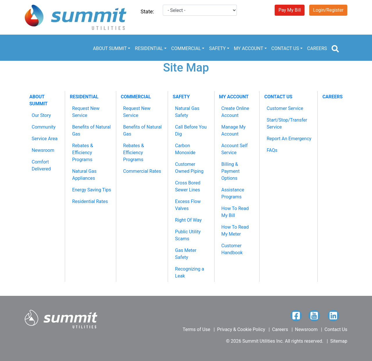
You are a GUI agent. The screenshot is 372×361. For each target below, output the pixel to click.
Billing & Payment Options (230, 171)
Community (44, 127)
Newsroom (43, 150)
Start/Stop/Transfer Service (287, 123)
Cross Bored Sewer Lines (187, 186)
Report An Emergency (289, 138)
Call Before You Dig (191, 130)
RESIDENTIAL (149, 48)
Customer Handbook (232, 249)
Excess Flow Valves (188, 205)
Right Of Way (188, 220)
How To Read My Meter (235, 230)
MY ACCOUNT (248, 48)
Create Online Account (235, 112)
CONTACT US (285, 48)
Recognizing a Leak (189, 272)
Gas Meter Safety (185, 254)
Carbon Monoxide (185, 149)
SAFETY (217, 48)
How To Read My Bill (235, 212)
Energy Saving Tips (91, 190)
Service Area (45, 138)
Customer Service (285, 108)
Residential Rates (90, 201)
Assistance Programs (232, 193)
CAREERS (317, 48)
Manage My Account (233, 130)
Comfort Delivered (41, 165)
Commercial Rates (142, 171)
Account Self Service (234, 149)
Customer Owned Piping (189, 167)
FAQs (272, 150)
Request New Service (85, 112)
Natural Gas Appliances (84, 174)
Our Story (41, 115)
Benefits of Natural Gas (91, 130)
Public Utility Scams (188, 235)
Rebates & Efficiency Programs (82, 152)
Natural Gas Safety (187, 112)
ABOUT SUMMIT (110, 48)
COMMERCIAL (186, 48)
